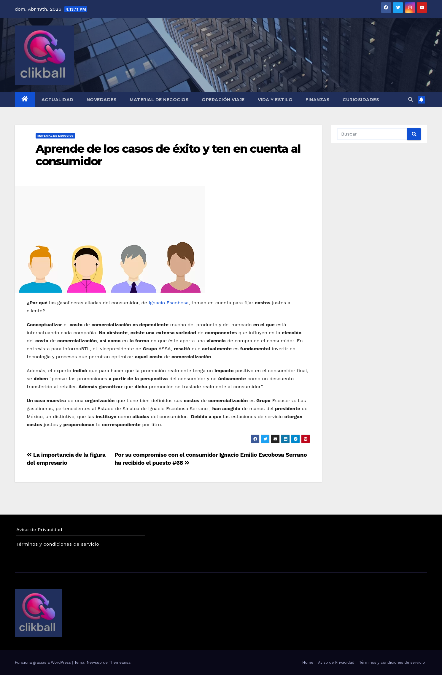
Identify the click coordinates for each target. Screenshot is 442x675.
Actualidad (58, 99)
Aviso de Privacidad (39, 529)
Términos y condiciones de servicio (57, 544)
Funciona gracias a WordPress (43, 662)
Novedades (102, 99)
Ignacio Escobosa (169, 302)
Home (307, 662)
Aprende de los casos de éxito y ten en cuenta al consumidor (168, 155)
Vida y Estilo (275, 99)
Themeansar (120, 662)
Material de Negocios (159, 99)
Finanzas (318, 99)
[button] (410, 99)
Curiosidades (361, 99)
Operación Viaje (223, 99)
